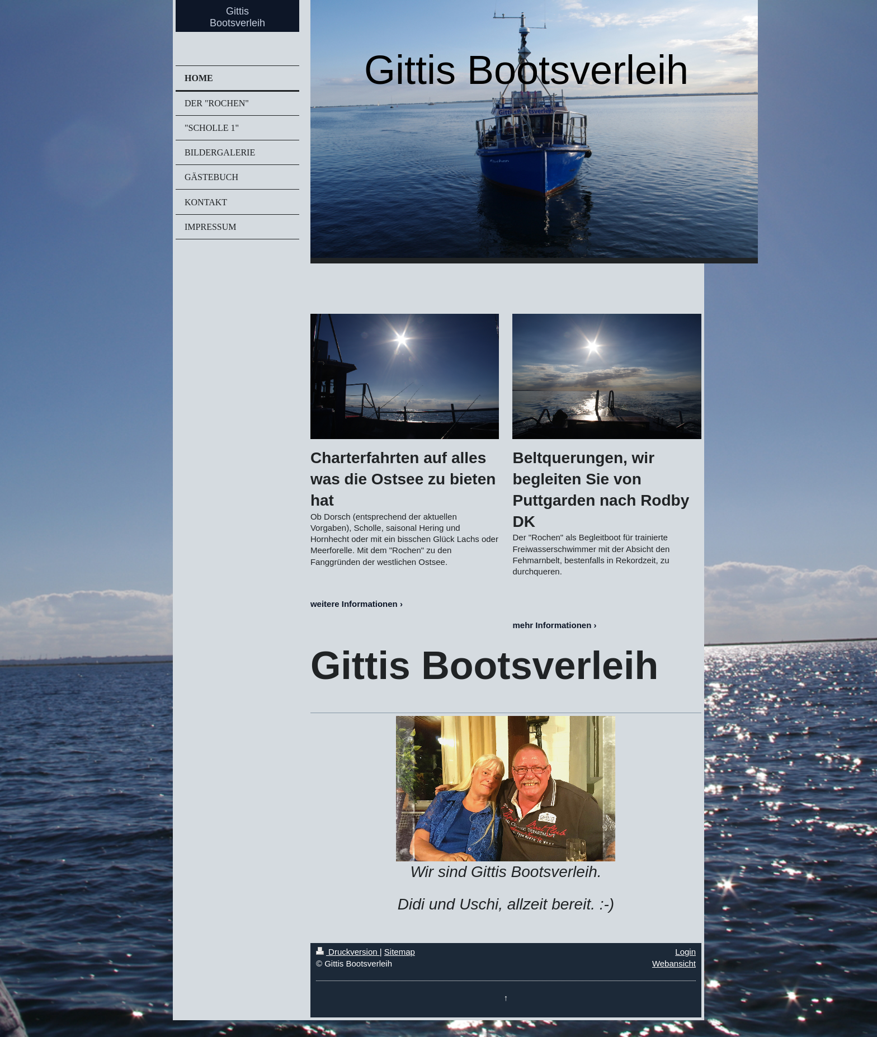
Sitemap (399, 951)
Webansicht (674, 963)
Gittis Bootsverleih (237, 17)
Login (685, 951)
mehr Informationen (551, 625)
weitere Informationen (354, 604)
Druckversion (348, 951)
